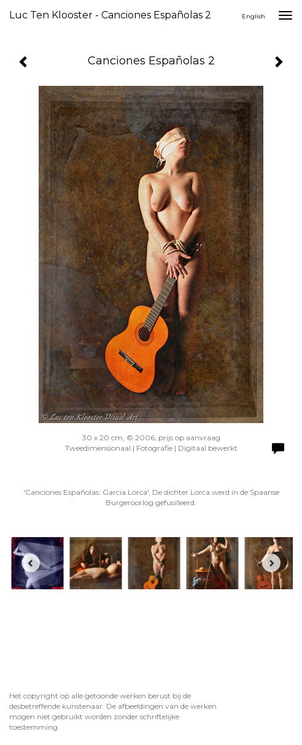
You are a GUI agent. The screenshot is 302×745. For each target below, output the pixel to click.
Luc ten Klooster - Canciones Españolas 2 (110, 15)
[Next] (271, 563)
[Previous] (30, 563)
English (253, 16)
